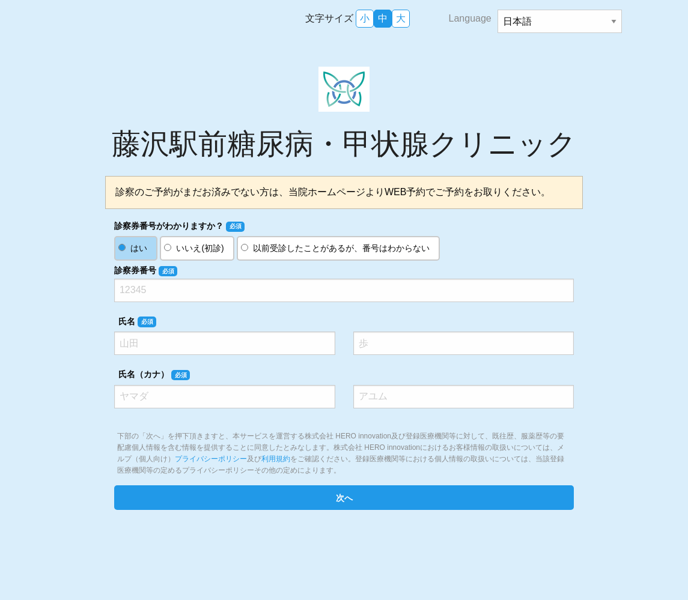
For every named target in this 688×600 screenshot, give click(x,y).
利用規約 (275, 459)
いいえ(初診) (200, 248)
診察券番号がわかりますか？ (179, 226)
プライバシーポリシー (211, 459)
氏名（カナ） (154, 374)
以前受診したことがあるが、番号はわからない (341, 248)
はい (138, 248)
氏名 (137, 322)
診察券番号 (145, 270)
